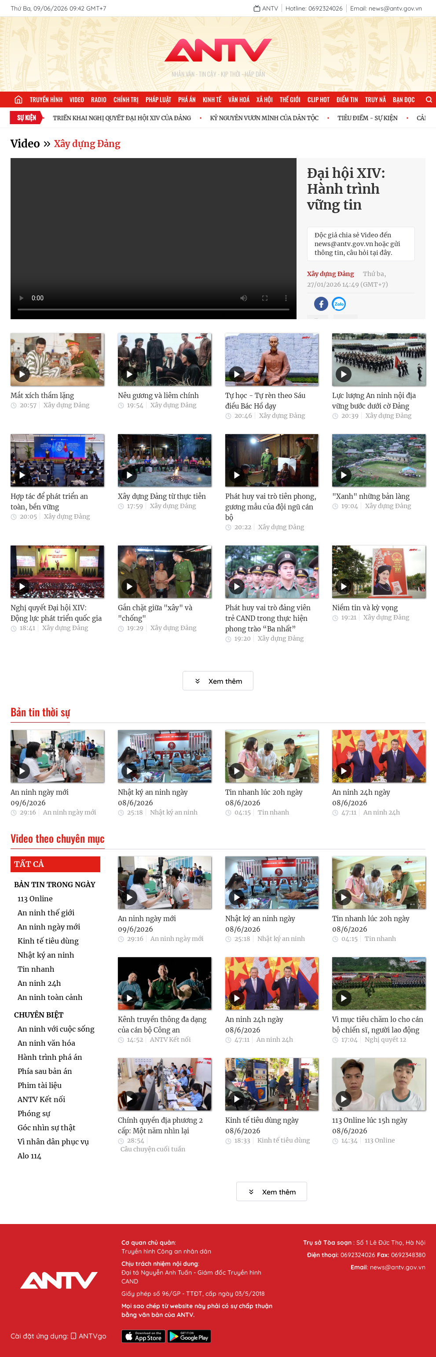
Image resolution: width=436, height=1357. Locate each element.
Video (77, 99)
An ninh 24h (381, 812)
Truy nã (375, 99)
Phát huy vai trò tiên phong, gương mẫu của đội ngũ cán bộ (270, 507)
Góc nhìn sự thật (47, 1127)
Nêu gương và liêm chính (158, 395)
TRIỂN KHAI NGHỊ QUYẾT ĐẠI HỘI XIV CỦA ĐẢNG (128, 118)
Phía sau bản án (45, 1071)
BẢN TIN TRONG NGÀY (54, 884)
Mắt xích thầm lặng (42, 395)
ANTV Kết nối (41, 1099)
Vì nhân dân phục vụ (53, 1141)
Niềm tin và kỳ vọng (365, 608)
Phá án (187, 99)
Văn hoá (238, 99)
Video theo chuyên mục (58, 838)
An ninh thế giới (46, 912)
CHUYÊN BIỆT (38, 1014)
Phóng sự (34, 1113)
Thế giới (290, 99)
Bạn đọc (404, 99)
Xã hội (264, 99)
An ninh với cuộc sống (56, 1029)
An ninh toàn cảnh (50, 997)
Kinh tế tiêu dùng (48, 941)
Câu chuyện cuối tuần (153, 1149)
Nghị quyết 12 (385, 1040)
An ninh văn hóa (46, 1043)
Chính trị (126, 99)
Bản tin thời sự (40, 711)
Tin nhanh (273, 812)
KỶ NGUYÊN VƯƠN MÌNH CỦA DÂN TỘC (270, 118)
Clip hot (319, 99)
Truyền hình (46, 99)
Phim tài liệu (40, 1085)
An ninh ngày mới (69, 812)
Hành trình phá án (50, 1057)
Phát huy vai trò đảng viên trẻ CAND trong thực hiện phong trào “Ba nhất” (268, 618)
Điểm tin (347, 99)
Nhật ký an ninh (174, 812)
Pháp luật (158, 99)
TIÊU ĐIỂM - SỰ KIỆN (373, 118)
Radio (98, 99)
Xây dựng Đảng (87, 143)
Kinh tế (212, 99)
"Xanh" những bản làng (371, 496)
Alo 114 (29, 1155)
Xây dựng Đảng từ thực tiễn (162, 496)
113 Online (35, 898)
